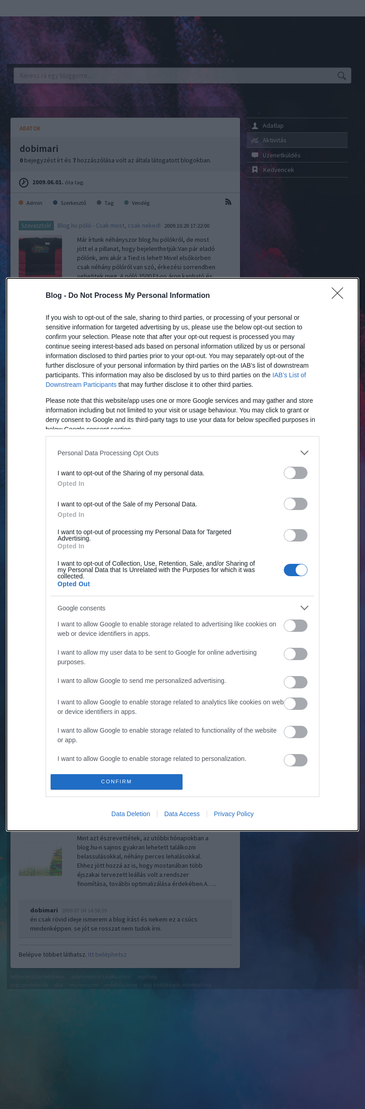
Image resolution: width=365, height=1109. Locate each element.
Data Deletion (130, 813)
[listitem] (182, 453)
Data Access (182, 813)
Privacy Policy (234, 813)
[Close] (340, 296)
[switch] (296, 473)
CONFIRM (116, 781)
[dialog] (182, 554)
